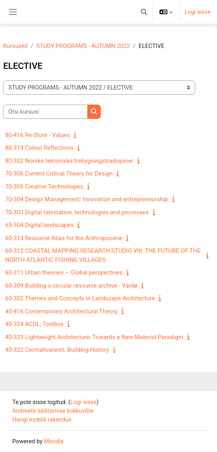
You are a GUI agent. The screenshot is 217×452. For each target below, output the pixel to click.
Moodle (53, 441)
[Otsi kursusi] (45, 112)
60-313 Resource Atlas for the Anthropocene (63, 238)
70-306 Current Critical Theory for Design (59, 173)
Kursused (15, 46)
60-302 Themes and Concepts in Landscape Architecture (80, 298)
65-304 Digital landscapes (39, 225)
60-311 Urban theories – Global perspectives (64, 272)
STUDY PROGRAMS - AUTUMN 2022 (83, 46)
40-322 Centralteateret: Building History (57, 349)
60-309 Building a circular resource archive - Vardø (71, 285)
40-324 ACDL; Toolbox (34, 324)
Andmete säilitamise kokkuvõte (52, 410)
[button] (144, 12)
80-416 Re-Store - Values (37, 135)
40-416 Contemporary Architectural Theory (61, 311)
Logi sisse (197, 11)
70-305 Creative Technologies (44, 186)
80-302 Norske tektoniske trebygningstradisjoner (69, 160)
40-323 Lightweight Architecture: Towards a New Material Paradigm (94, 337)
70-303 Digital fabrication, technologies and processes (77, 212)
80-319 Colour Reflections (39, 147)
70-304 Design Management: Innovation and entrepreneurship (86, 199)
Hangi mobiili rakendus (41, 419)
